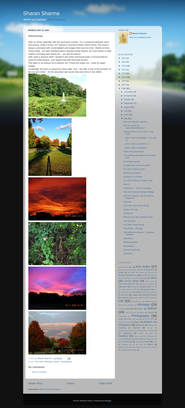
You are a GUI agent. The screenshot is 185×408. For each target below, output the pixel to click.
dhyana (151, 284)
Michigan (49, 361)
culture (153, 278)
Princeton (127, 202)
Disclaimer (127, 253)
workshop (153, 347)
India (144, 295)
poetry (121, 319)
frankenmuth (129, 289)
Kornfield (151, 298)
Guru (134, 292)
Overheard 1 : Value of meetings (137, 188)
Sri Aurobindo (125, 333)
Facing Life (128, 213)
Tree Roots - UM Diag (132, 228)
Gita (155, 289)
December (129, 92)
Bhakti (121, 273)
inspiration (125, 298)
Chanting (154, 275)
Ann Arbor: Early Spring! (133, 225)
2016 (124, 62)
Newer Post (35, 383)
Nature (56, 361)
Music (140, 309)
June (126, 115)
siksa (142, 330)
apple (120, 270)
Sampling (122, 328)
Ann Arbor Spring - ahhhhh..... (136, 122)
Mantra (121, 305)
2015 (124, 66)
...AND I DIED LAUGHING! (135, 148)
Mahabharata (149, 301)
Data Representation (127, 284)
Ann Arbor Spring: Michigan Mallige (138, 192)
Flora (120, 289)
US (133, 344)
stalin (151, 333)
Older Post (105, 383)
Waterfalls (122, 347)
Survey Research (133, 339)
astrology (140, 270)
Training (138, 342)
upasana (125, 344)
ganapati (147, 289)
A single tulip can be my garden (137, 165)
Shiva (135, 330)
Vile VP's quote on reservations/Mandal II (134, 126)
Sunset (121, 339)
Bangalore (150, 270)
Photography (66, 361)
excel (152, 287)
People (151, 312)
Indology (153, 295)
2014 (124, 69)
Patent (142, 312)
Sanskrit (136, 328)
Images (135, 295)
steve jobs (138, 336)
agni (130, 267)
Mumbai (129, 309)
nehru (127, 312)
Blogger (108, 401)
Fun (138, 289)
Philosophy (122, 316)
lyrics (140, 301)
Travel (147, 342)
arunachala (129, 270)
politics (129, 319)
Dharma (142, 284)
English (143, 287)
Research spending (131, 250)
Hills (141, 292)
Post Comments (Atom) (50, 389)
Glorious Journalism (132, 173)
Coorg (143, 278)
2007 (124, 85)
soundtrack (150, 330)
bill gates (131, 272)
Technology (147, 339)
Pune (147, 319)
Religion (136, 322)
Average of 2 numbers (133, 177)
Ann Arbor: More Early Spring (136, 206)
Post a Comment (39, 372)
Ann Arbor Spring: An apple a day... (138, 180)
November (129, 96)
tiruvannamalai (126, 342)
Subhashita (150, 336)
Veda (141, 344)
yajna (123, 350)
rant (128, 322)
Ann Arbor (39, 361)
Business (133, 275)
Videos (150, 344)
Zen (135, 350)
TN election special (131, 161)
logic (133, 301)
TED (155, 339)
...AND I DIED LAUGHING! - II (136, 144)
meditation (130, 305)
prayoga (138, 319)
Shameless (128, 238)
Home (70, 383)
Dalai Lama (150, 281)
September (129, 103)
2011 (124, 77)
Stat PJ (126, 184)
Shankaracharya (124, 330)
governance (125, 292)
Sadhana (151, 325)
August (127, 107)
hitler (155, 292)
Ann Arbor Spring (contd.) (134, 169)
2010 (124, 81)
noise (134, 312)
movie (121, 309)
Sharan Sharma (41, 13)
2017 (124, 58)
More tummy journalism (133, 151)
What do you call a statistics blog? (138, 217)
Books (141, 272)
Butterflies (144, 275)
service (150, 328)
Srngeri (140, 333)
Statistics (123, 336)
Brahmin (151, 272)
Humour (124, 295)
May (126, 118)
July (126, 111)
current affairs (131, 281)
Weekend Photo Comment (137, 347)
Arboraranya (128, 246)
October (127, 99)
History (148, 292)
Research (140, 325)
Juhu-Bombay (129, 221)
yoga (129, 350)
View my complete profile (140, 37)
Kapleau (135, 298)
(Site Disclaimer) (56, 19)
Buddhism (122, 275)
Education (123, 287)
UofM (155, 342)
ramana (121, 322)
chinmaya (124, 278)
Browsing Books (130, 242)
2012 (124, 73)
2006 (124, 88)
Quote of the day (130, 209)
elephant (134, 287)
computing (134, 278)
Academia (122, 267)
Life (121, 301)
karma (143, 298)
